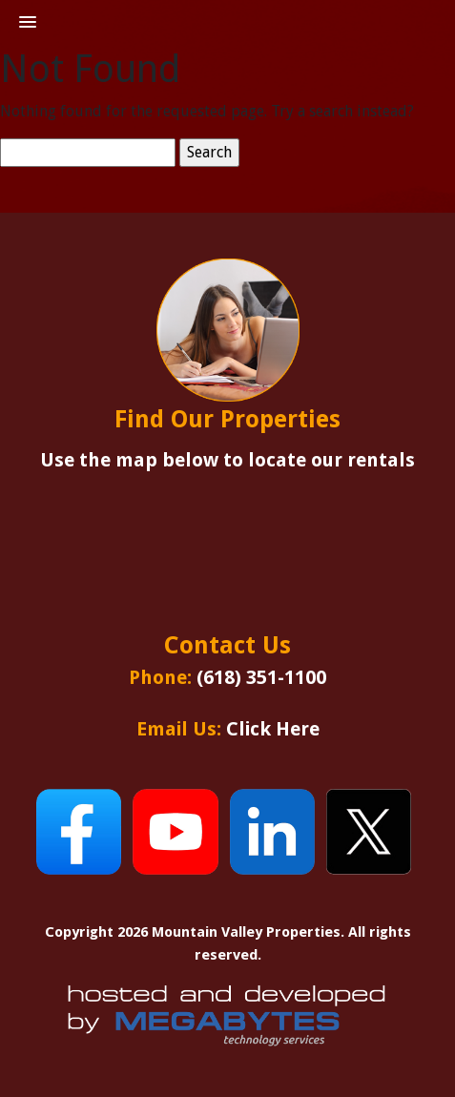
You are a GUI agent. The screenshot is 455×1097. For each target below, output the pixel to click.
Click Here (273, 728)
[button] (28, 23)
